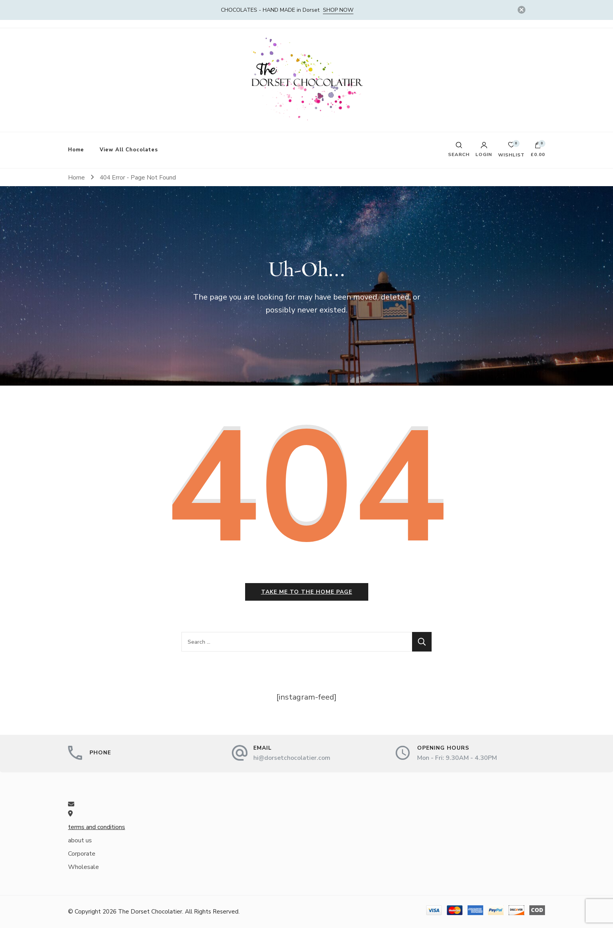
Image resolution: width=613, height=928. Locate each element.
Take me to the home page (306, 592)
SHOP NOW (338, 10)
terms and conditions (96, 827)
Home (76, 149)
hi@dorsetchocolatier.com (291, 758)
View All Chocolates (129, 149)
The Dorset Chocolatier (150, 911)
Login (483, 149)
